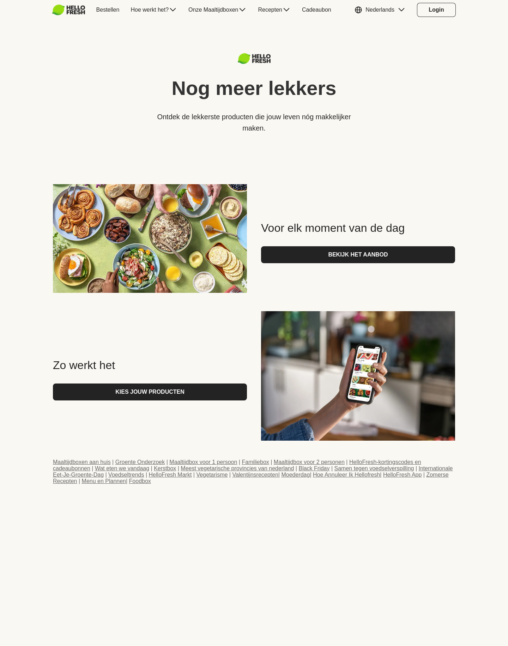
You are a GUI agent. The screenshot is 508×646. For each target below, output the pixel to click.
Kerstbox (165, 468)
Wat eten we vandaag (122, 468)
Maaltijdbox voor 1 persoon (203, 462)
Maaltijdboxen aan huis (82, 462)
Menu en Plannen (104, 481)
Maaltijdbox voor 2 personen (309, 462)
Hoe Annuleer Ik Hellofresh (346, 475)
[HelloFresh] (68, 10)
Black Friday (313, 468)
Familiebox (255, 462)
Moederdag (295, 475)
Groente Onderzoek (140, 462)
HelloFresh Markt (170, 475)
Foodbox (140, 481)
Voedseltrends (126, 475)
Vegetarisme (212, 475)
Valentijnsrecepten (255, 475)
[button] (381, 10)
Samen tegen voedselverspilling (374, 468)
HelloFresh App (402, 475)
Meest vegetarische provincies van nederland (237, 468)
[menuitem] (71, 10)
